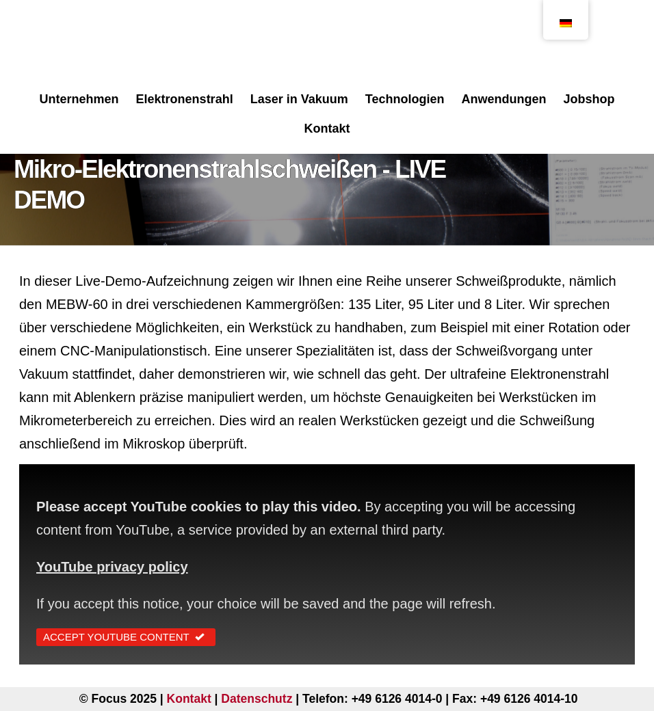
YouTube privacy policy (112, 566)
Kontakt (327, 128)
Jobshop (588, 99)
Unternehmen (79, 99)
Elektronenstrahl (184, 99)
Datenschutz (256, 699)
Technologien (405, 99)
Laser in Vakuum (299, 99)
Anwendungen (503, 99)
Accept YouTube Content (126, 637)
